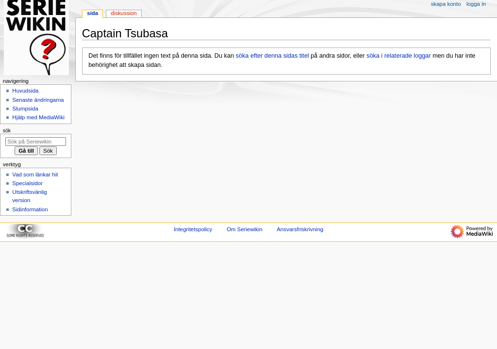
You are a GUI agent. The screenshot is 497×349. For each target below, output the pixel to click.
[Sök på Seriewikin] (35, 141)
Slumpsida (25, 108)
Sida (92, 13)
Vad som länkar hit (35, 174)
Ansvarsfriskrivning (300, 229)
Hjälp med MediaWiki (38, 117)
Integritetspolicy (193, 229)
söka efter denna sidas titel (272, 55)
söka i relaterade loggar (398, 55)
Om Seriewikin (245, 229)
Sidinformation (30, 209)
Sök (7, 130)
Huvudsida (25, 91)
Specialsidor (27, 183)
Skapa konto (446, 4)
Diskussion (123, 13)
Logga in (476, 4)
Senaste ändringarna (38, 100)
